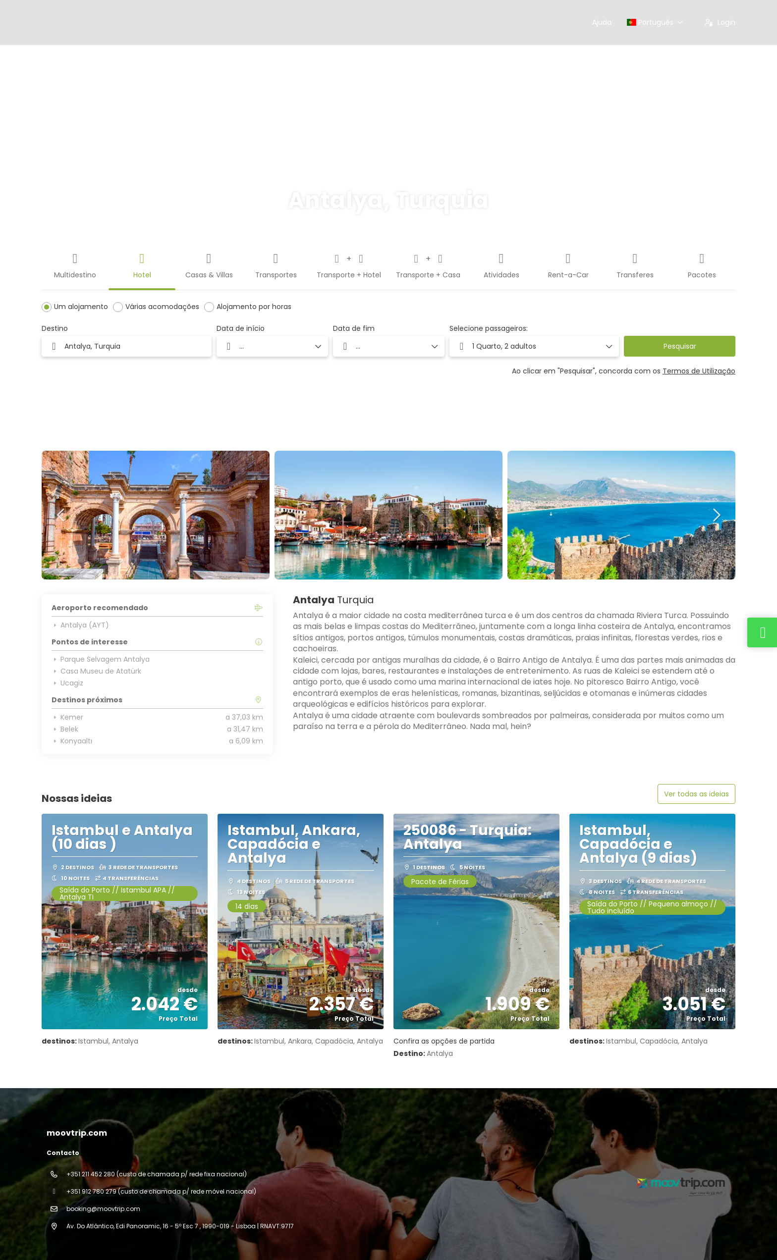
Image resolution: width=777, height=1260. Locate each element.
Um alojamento (81, 307)
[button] (534, 346)
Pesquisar (680, 346)
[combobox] (127, 346)
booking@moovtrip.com (103, 1209)
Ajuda (601, 22)
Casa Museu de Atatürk (96, 671)
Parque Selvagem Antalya (101, 659)
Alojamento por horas (254, 307)
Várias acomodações (162, 307)
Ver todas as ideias (696, 794)
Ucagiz (67, 683)
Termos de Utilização (699, 371)
